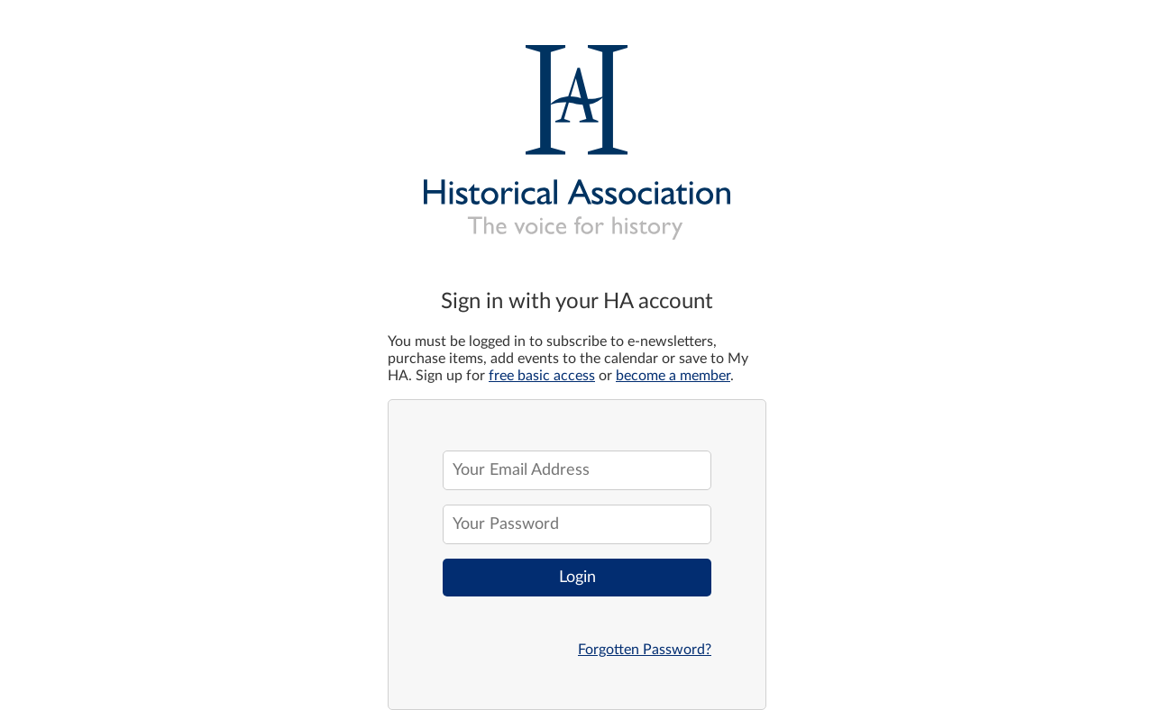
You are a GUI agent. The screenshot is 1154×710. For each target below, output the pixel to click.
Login (577, 577)
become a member (673, 376)
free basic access (542, 376)
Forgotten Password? (644, 649)
